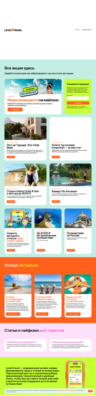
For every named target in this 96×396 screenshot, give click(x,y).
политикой (67, 390)
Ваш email (69, 95)
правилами (73, 390)
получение (78, 106)
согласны (61, 390)
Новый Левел (87, 30)
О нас (77, 30)
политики (69, 108)
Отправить (78, 103)
